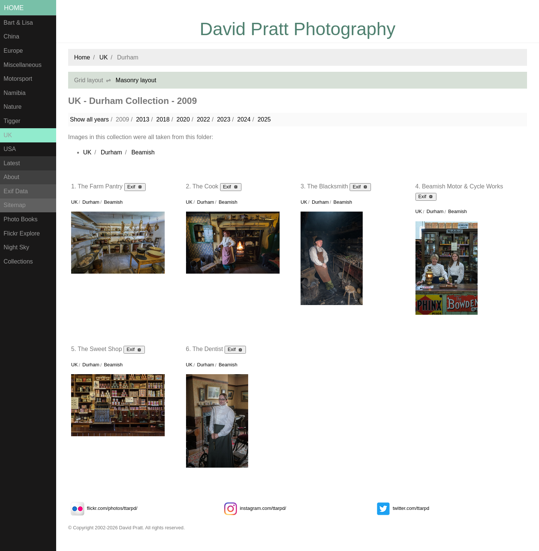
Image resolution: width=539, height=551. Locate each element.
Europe (13, 50)
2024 (244, 119)
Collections (18, 261)
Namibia (15, 93)
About (11, 177)
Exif (135, 187)
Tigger (12, 121)
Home (14, 8)
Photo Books (21, 219)
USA (10, 149)
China (11, 36)
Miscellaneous (23, 65)
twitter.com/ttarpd (401, 508)
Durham (111, 152)
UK (8, 135)
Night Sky (16, 247)
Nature (13, 107)
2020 (183, 119)
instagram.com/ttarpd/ (253, 508)
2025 (264, 119)
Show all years (89, 119)
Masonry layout (136, 80)
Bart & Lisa (18, 22)
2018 (163, 119)
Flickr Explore (22, 233)
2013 (142, 119)
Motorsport (18, 79)
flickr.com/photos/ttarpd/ (102, 508)
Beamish (143, 152)
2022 (203, 119)
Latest (12, 163)
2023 (224, 119)
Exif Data (16, 191)
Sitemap (15, 205)
